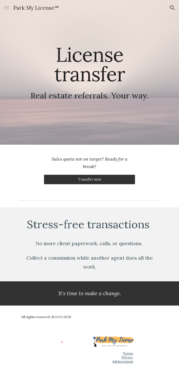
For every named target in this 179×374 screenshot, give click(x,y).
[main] (89, 72)
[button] (6, 7)
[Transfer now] (89, 179)
